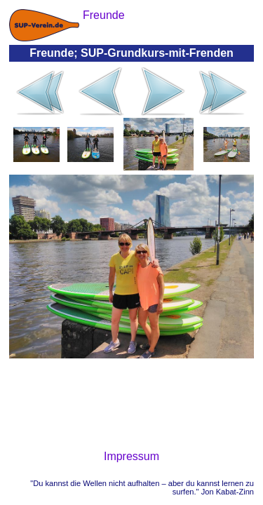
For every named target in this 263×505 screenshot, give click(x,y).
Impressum (131, 456)
